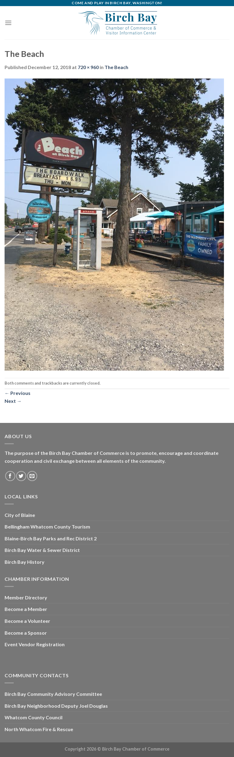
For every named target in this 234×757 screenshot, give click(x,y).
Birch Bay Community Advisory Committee (53, 694)
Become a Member (26, 609)
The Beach (116, 67)
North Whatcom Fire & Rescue (39, 729)
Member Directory (26, 597)
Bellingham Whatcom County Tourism (47, 526)
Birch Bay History (24, 562)
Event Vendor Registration (35, 644)
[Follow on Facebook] (10, 476)
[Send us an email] (32, 476)
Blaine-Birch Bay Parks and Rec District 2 (51, 538)
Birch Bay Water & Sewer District (42, 550)
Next (13, 401)
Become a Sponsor (26, 633)
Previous (17, 393)
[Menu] (8, 22)
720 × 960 (88, 67)
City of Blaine (20, 515)
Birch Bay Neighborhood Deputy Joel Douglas (56, 706)
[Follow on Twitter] (21, 476)
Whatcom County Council (33, 717)
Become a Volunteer (27, 621)
